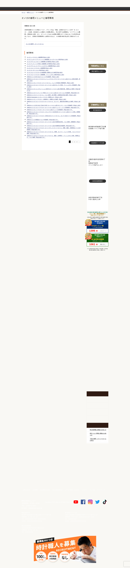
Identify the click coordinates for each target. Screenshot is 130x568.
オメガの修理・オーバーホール (35, 44)
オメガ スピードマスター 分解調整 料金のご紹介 (39, 68)
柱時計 (97, 399)
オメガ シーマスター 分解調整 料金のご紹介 (38, 57)
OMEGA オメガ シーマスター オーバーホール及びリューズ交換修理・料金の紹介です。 (50, 109)
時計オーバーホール (97, 344)
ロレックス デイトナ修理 (97, 276)
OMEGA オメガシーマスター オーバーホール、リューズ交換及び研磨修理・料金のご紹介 (50, 83)
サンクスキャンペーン (97, 456)
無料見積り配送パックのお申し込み (53, 164)
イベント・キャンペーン (97, 384)
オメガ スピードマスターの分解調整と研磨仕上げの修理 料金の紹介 (45, 72)
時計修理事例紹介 (86, 9)
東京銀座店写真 (97, 119)
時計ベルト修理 (97, 351)
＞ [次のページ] (79, 142)
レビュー (102, 230)
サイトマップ (101, 490)
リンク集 (92, 490)
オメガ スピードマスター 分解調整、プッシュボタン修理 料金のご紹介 (45, 74)
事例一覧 (102, 244)
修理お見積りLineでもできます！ (85, 3)
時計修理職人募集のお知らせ (98, 429)
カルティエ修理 (97, 290)
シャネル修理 (97, 324)
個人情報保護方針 (58, 490)
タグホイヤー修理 (97, 297)
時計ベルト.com (97, 481)
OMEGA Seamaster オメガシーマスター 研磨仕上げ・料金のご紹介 (44, 97)
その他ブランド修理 (97, 337)
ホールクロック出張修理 (97, 406)
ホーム (23, 12)
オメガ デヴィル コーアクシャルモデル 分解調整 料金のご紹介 (43, 66)
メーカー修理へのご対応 (72, 490)
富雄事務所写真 (97, 190)
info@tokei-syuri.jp (35, 508)
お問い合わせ (100, 3)
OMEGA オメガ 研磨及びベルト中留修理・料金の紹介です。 (43, 119)
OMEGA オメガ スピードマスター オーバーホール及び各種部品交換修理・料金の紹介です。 (51, 125)
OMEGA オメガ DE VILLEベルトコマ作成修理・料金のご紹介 (43, 76)
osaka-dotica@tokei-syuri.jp (78, 521)
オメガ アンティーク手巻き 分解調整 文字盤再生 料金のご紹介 (43, 63)
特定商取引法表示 (45, 490)
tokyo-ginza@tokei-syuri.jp (34, 521)
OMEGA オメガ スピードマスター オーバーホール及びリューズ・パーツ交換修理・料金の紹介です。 (53, 107)
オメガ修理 (97, 283)
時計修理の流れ (29, 9)
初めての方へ (97, 27)
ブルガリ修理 (97, 303)
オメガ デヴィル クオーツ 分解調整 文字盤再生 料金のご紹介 (43, 61)
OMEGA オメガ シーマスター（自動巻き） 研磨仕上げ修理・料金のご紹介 (46, 99)
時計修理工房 (29, 497)
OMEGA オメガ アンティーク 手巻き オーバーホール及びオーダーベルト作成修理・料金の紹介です (53, 92)
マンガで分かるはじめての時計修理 (97, 259)
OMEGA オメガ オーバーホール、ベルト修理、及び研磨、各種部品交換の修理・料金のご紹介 (51, 95)
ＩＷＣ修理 (97, 310)
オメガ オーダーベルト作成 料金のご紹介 (38, 70)
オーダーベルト (97, 418)
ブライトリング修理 (97, 317)
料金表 (72, 9)
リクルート (84, 490)
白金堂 (97, 475)
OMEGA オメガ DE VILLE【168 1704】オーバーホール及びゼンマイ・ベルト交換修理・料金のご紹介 (54, 105)
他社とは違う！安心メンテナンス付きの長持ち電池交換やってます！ (97, 361)
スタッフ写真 (97, 83)
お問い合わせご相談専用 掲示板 (97, 372)
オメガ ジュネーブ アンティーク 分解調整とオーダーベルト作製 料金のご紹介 (47, 59)
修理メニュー (30, 12)
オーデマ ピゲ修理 (97, 331)
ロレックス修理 (97, 270)
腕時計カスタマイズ (97, 412)
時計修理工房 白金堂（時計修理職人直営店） (29, 4)
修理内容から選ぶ (57, 9)
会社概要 (35, 490)
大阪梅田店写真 (97, 151)
